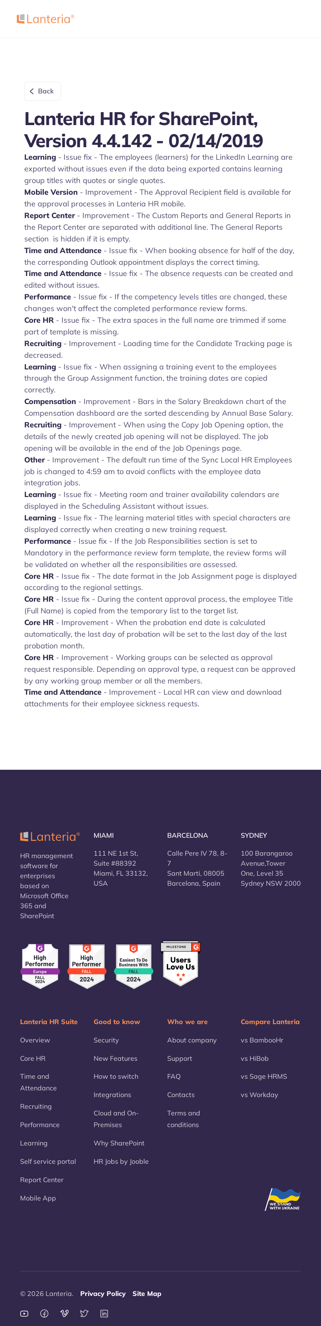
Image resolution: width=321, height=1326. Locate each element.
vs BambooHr (262, 1040)
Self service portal (48, 1161)
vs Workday (259, 1094)
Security (106, 1040)
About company (192, 1040)
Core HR (33, 1058)
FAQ (174, 1076)
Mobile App (38, 1198)
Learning (34, 1143)
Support (179, 1058)
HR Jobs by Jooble (121, 1161)
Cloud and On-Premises (116, 1119)
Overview (35, 1040)
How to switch (116, 1076)
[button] (293, 18)
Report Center (42, 1179)
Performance (40, 1124)
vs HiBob (255, 1058)
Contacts (181, 1094)
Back (46, 91)
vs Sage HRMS (264, 1076)
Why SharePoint (119, 1143)
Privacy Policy (103, 1293)
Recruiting (36, 1106)
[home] (45, 18)
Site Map (146, 1293)
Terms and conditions (183, 1119)
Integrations (112, 1094)
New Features (116, 1058)
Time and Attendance (38, 1082)
